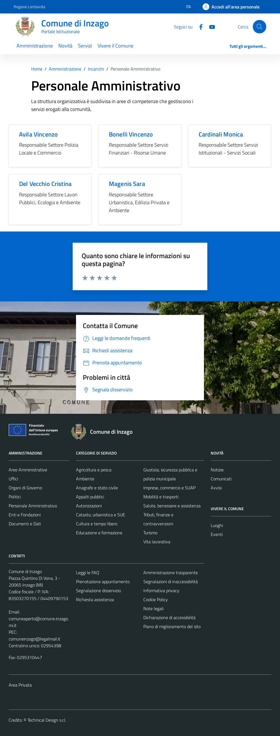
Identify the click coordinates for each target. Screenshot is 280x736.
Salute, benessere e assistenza (172, 505)
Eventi (217, 534)
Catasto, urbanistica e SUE (100, 514)
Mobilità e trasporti (160, 496)
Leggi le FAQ (87, 572)
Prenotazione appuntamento (103, 581)
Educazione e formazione (99, 532)
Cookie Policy (155, 599)
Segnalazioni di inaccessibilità (170, 581)
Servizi (85, 45)
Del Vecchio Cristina (45, 183)
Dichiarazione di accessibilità (169, 617)
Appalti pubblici (90, 496)
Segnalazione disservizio (98, 590)
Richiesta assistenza (95, 599)
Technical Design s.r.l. (46, 720)
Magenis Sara (127, 183)
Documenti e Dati (25, 523)
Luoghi (217, 525)
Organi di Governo (25, 487)
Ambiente (85, 478)
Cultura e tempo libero (96, 523)
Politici (15, 496)
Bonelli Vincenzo (131, 134)
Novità (65, 45)
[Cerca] (259, 26)
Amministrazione (35, 45)
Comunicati (221, 478)
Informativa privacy (161, 590)
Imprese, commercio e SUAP (169, 487)
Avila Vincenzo (38, 134)
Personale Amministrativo (33, 505)
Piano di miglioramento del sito (172, 626)
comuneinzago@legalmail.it (34, 638)
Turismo (150, 532)
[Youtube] (209, 26)
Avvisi (216, 487)
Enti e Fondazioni (25, 514)
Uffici (13, 478)
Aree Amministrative (28, 469)
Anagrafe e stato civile (97, 487)
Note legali (153, 608)
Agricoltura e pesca (93, 469)
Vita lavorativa (156, 541)
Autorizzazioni (89, 505)
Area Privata (20, 685)
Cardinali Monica (221, 134)
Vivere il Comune (115, 45)
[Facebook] (198, 26)
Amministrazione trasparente (170, 572)
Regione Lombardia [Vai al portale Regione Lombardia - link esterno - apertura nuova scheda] (29, 7)
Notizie (217, 469)
